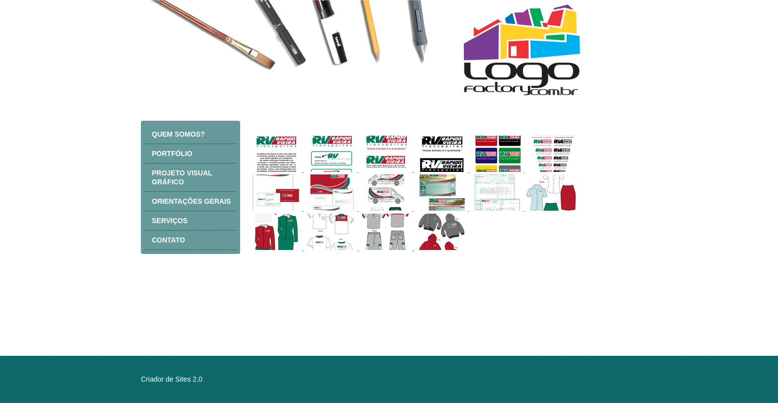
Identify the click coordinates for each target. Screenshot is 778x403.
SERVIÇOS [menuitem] (170, 221)
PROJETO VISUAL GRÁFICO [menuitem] (182, 177)
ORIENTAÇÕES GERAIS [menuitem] (191, 201)
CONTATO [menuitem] (168, 240)
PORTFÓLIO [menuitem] (172, 154)
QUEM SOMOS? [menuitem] (178, 134)
